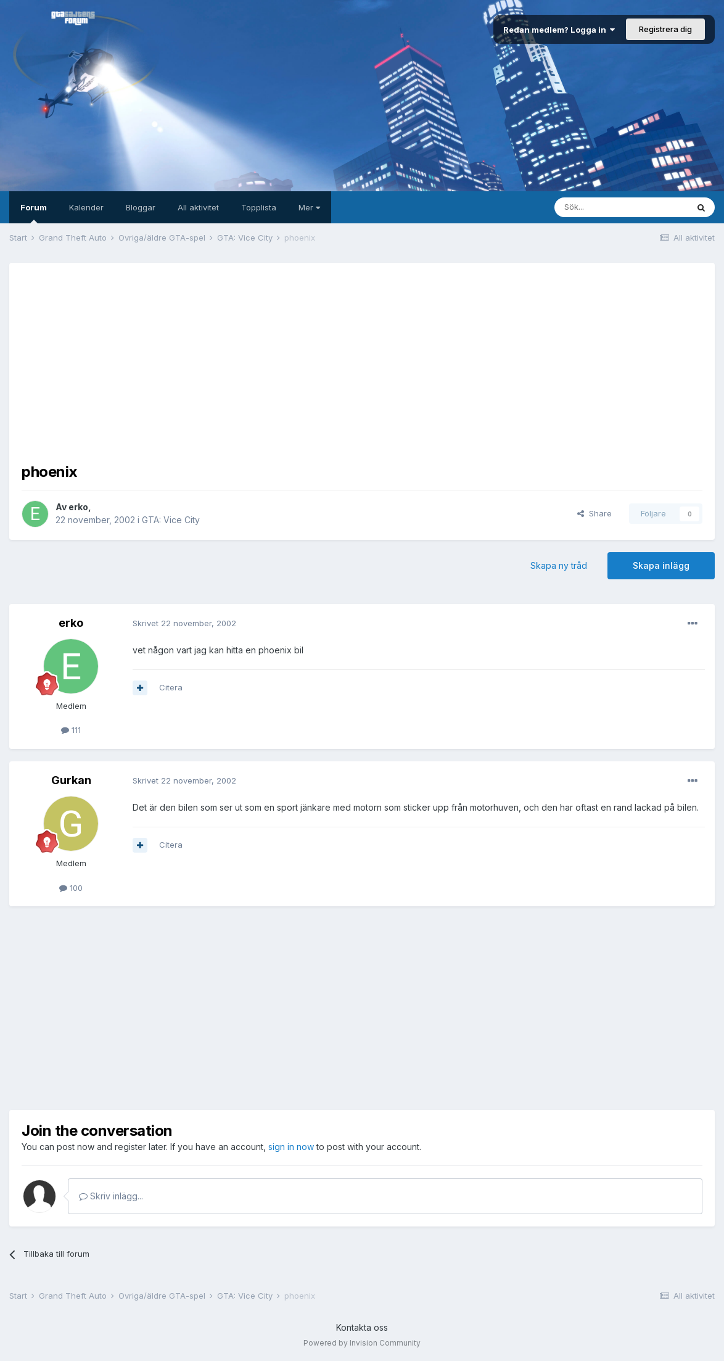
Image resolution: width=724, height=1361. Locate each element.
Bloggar (140, 207)
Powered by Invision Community (362, 1342)
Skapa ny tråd (558, 565)
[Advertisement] (362, 361)
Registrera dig (665, 29)
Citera (171, 687)
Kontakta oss (362, 1327)
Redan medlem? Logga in (559, 30)
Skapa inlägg (661, 565)
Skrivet (184, 623)
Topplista (258, 207)
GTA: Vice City (171, 520)
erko (78, 507)
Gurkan (71, 780)
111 (71, 730)
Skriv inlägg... (111, 1196)
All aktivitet (198, 207)
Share (594, 513)
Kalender (86, 207)
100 (71, 888)
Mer (309, 207)
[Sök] (621, 207)
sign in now (291, 1146)
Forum (33, 212)
